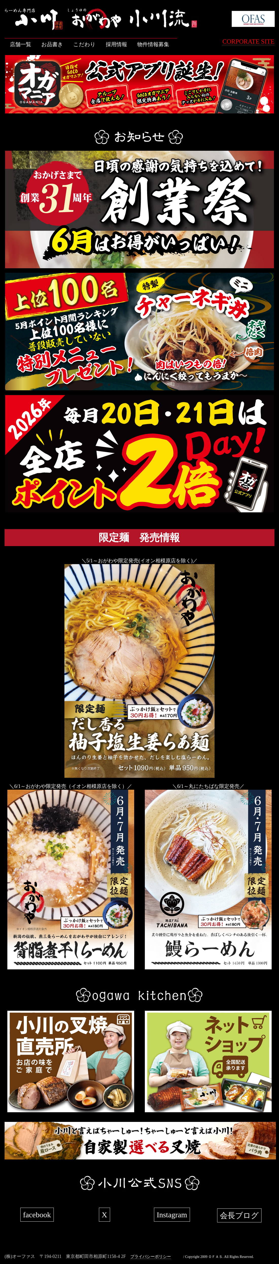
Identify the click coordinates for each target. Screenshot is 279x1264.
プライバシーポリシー (150, 1256)
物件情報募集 (153, 44)
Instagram (172, 1214)
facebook (37, 1214)
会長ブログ (239, 1215)
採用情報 (116, 44)
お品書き (52, 44)
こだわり (84, 44)
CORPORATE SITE (248, 41)
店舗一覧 (20, 44)
